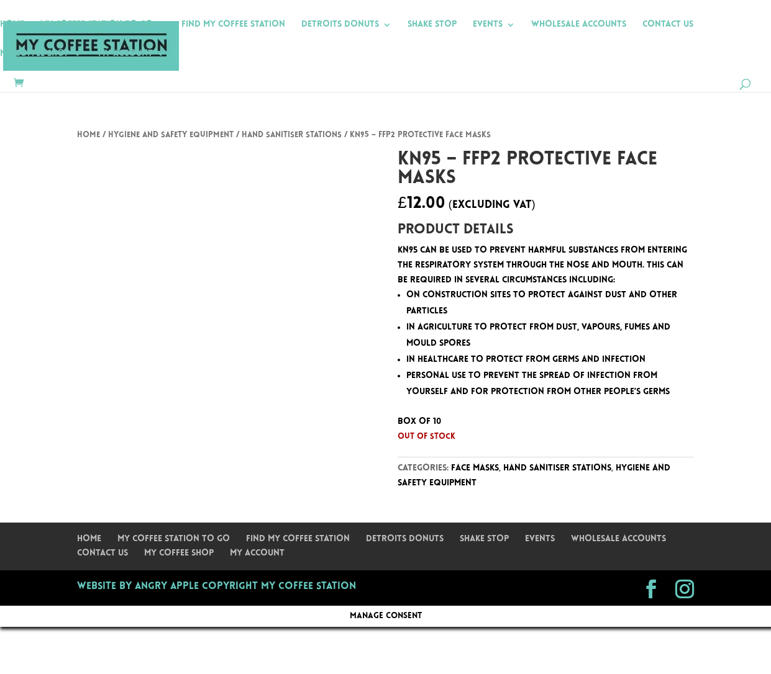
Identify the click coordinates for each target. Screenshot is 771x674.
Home (12, 24)
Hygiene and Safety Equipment (171, 135)
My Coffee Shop (35, 54)
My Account (125, 54)
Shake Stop (432, 24)
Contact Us (667, 24)
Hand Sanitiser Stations (292, 135)
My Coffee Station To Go (96, 24)
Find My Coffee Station (233, 24)
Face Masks (475, 468)
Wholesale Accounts (578, 24)
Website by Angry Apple (138, 586)
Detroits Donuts (340, 24)
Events (488, 24)
